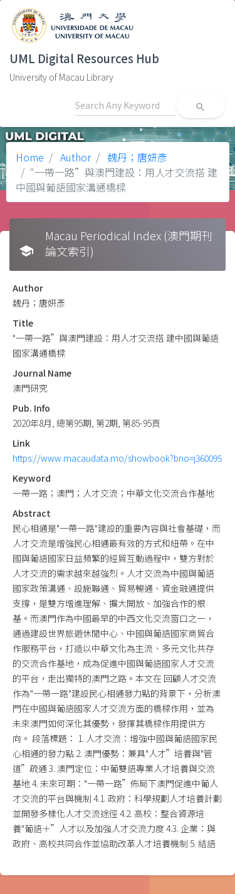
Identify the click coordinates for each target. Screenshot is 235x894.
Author (74, 157)
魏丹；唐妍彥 (136, 157)
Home (30, 157)
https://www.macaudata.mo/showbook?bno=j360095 (117, 458)
